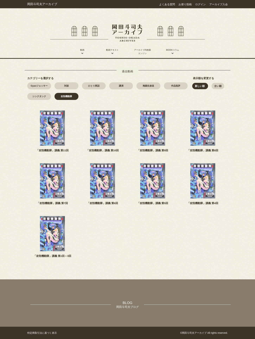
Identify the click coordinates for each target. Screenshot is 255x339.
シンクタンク (39, 96)
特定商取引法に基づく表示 (42, 332)
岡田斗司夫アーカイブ (42, 4)
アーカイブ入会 (218, 4)
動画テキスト (112, 50)
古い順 (218, 86)
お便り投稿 (185, 4)
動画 (82, 50)
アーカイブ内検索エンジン (142, 52)
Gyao (39, 86)
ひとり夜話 (94, 86)
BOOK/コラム (172, 50)
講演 (121, 86)
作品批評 (175, 86)
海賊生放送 (148, 86)
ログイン (200, 4)
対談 (66, 86)
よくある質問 (167, 4)
